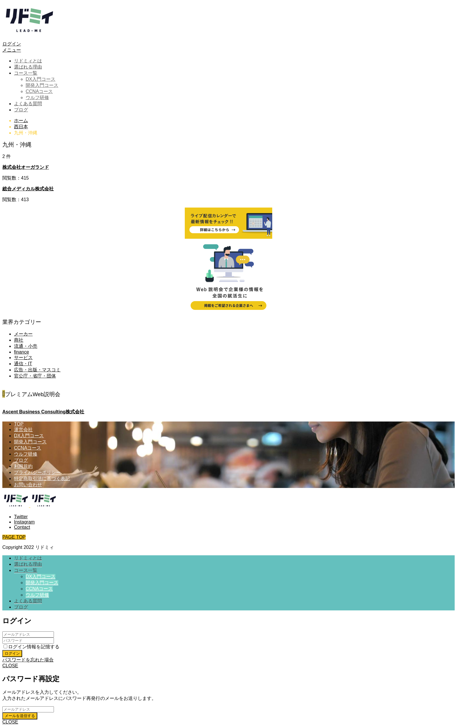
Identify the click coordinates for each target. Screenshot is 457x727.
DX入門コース (40, 79)
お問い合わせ (28, 484)
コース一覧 (25, 73)
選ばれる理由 (28, 66)
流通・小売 (25, 346)
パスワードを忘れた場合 (28, 659)
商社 (18, 340)
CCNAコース (39, 91)
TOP (19, 424)
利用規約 (23, 466)
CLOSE (10, 665)
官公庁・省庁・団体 (35, 375)
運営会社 (23, 429)
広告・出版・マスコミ (37, 369)
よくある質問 (28, 103)
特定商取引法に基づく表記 (42, 478)
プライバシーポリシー (37, 472)
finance (21, 352)
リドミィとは (28, 60)
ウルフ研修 (37, 97)
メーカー (23, 333)
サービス (23, 357)
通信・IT (23, 363)
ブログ (21, 109)
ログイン (11, 43)
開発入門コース (42, 85)
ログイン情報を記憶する (31, 646)
